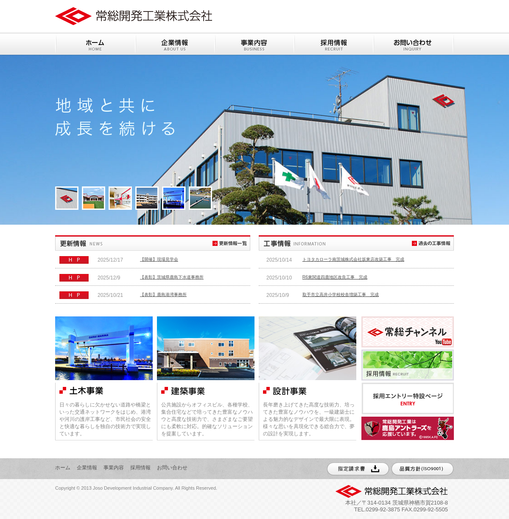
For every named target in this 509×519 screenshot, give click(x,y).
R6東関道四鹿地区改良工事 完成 (334, 277)
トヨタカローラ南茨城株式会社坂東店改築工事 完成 (353, 259)
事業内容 (113, 468)
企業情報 (87, 468)
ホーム (62, 468)
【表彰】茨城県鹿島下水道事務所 (172, 277)
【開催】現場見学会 (159, 259)
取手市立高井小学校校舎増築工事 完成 (340, 294)
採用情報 (140, 468)
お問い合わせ (172, 468)
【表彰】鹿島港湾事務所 (163, 294)
